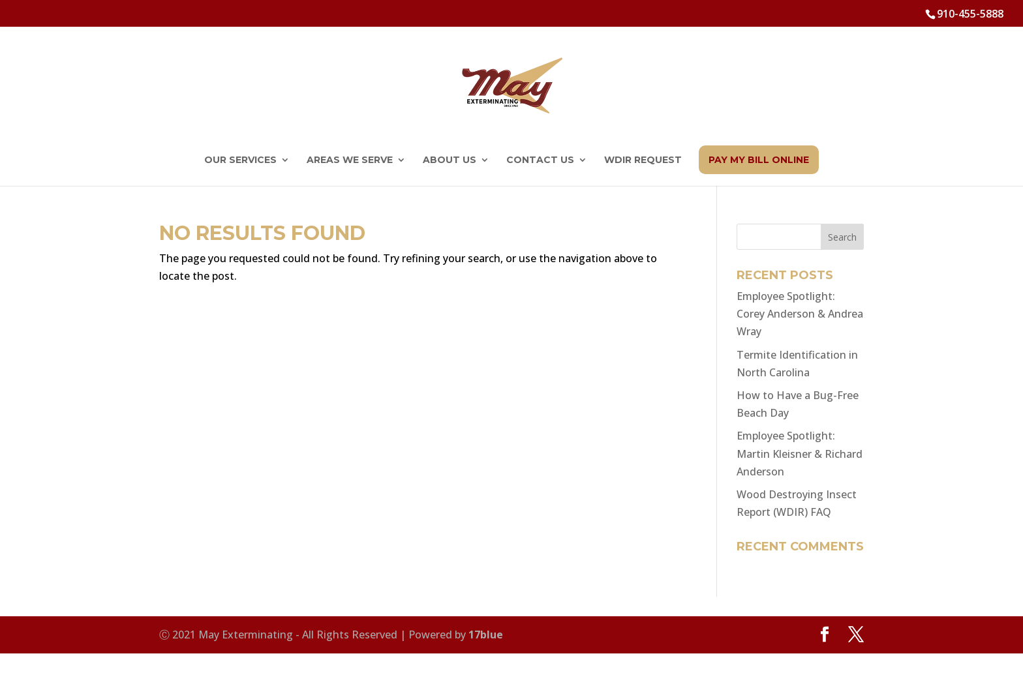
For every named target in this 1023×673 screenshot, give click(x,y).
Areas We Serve (350, 160)
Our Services (240, 160)
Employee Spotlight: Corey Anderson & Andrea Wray (800, 313)
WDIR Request (643, 160)
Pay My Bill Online (759, 160)
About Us (449, 160)
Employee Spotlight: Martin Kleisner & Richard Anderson (800, 453)
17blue (485, 634)
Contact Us (540, 160)
